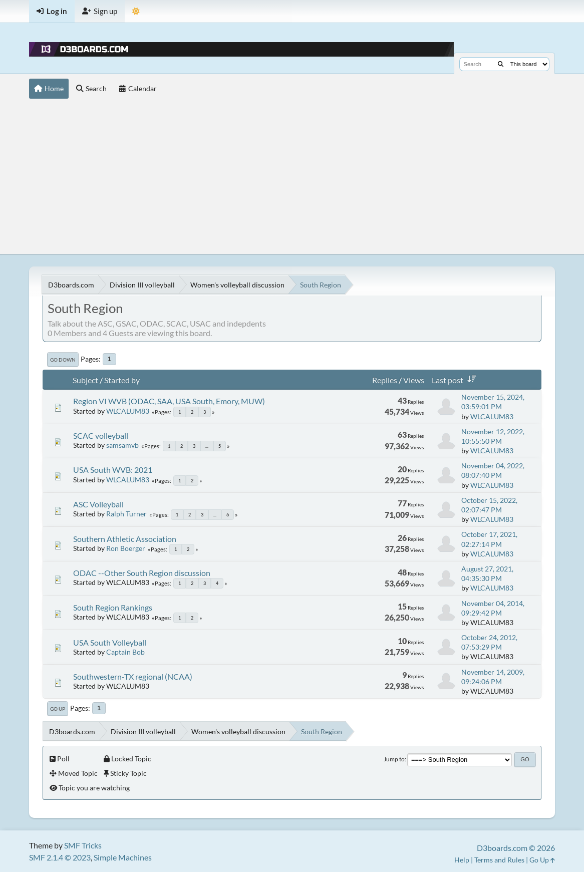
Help (461, 859)
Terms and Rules (499, 859)
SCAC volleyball (100, 435)
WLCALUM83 (127, 411)
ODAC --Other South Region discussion (141, 572)
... (206, 446)
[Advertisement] (291, 179)
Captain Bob (125, 652)
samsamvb (122, 445)
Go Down (63, 360)
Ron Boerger (125, 548)
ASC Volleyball (98, 504)
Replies (384, 380)
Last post (456, 380)
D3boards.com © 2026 (516, 847)
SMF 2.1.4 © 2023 (60, 857)
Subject (85, 380)
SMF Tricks (83, 845)
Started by (122, 380)
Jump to (394, 759)
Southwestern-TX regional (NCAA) (132, 676)
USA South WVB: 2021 (112, 469)
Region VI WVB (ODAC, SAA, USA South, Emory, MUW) (169, 401)
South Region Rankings (112, 607)
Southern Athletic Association (124, 538)
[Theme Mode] (136, 11)
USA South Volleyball (109, 642)
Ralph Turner (126, 513)
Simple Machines (123, 857)
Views (413, 380)
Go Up (57, 709)
